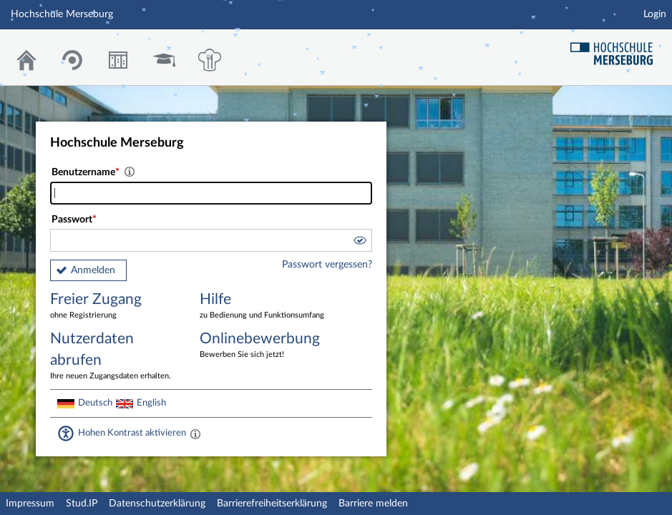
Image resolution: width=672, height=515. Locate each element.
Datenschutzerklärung (157, 504)
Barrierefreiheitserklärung (272, 504)
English (151, 402)
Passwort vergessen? (327, 265)
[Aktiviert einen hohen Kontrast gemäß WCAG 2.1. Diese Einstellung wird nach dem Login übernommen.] (195, 433)
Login (654, 14)
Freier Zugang (114, 306)
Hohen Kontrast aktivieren (132, 432)
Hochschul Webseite (616, 48)
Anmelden (93, 270)
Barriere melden (373, 504)
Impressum (30, 504)
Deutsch (95, 402)
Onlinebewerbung (264, 345)
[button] (359, 242)
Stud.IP (81, 504)
